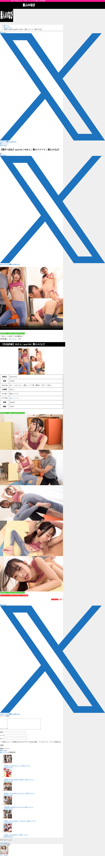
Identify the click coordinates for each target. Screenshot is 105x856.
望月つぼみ (3, 145)
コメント (3, 731)
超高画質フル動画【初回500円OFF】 (12, 333)
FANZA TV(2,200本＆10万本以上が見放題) (14, 595)
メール (2, 737)
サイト (2, 740)
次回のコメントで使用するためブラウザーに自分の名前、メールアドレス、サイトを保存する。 (32, 744)
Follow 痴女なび (5, 845)
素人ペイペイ (4, 143)
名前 (1, 734)
